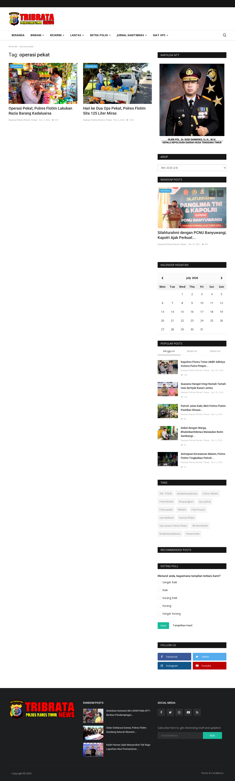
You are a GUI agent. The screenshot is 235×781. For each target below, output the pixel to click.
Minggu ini (169, 351)
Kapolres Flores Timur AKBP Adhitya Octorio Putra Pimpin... (203, 363)
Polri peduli (166, 509)
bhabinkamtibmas (170, 533)
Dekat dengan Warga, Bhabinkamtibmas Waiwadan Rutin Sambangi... (202, 431)
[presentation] (212, 193)
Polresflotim (166, 501)
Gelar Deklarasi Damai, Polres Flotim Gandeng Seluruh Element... (126, 729)
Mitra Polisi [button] (100, 35)
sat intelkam (167, 517)
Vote (163, 625)
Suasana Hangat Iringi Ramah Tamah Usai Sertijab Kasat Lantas (203, 385)
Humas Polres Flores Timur (23, 119)
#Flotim (182, 509)
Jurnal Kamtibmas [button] (132, 35)
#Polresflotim (200, 525)
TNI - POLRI (166, 493)
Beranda (18, 35)
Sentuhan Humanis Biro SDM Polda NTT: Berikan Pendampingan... (128, 712)
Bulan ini (192, 351)
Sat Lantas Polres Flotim (173, 525)
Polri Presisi (198, 509)
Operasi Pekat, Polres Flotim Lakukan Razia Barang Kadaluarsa (40, 111)
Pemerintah (192, 533)
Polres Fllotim (210, 493)
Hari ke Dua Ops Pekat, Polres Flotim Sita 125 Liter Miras (114, 111)
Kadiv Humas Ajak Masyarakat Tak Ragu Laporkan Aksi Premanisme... (128, 746)
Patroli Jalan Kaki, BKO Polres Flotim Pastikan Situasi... (203, 407)
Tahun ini (215, 351)
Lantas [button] (77, 35)
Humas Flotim (186, 517)
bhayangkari (186, 501)
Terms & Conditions (212, 773)
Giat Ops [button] (160, 35)
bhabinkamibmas (187, 493)
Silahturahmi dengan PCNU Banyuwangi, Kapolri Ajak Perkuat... (192, 235)
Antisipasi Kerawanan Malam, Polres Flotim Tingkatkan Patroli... (203, 455)
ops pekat (205, 501)
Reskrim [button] (57, 35)
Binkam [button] (37, 35)
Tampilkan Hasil (182, 625)
